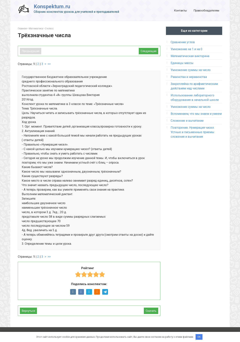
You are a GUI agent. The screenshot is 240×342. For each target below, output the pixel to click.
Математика (36, 28)
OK (199, 336)
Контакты (180, 10)
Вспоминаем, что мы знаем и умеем (196, 114)
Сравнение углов (183, 42)
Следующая (148, 51)
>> (49, 64)
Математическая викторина (190, 56)
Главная (22, 28)
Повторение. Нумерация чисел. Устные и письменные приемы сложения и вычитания (192, 132)
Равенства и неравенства (189, 77)
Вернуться (28, 311)
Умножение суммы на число (191, 70)
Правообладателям (206, 10)
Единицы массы (182, 63)
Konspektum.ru (52, 6)
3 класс (49, 28)
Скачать (151, 311)
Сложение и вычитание (187, 120)
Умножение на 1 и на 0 (186, 49)
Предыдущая (30, 51)
